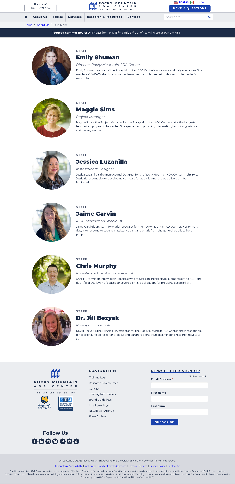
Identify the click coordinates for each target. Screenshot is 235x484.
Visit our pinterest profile (63, 442)
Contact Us (173, 466)
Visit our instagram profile (48, 442)
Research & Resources (103, 383)
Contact (94, 388)
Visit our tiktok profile (76, 442)
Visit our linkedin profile (41, 442)
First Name (158, 393)
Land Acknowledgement (112, 466)
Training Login (98, 377)
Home (28, 25)
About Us (43, 25)
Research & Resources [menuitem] (104, 17)
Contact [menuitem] (133, 17)
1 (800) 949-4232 (40, 7)
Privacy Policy (157, 466)
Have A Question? (189, 8)
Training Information (102, 394)
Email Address (162, 379)
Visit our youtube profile (69, 442)
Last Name (158, 406)
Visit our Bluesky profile (55, 442)
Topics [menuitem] (57, 17)
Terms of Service (137, 466)
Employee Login (99, 405)
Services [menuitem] (75, 17)
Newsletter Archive (101, 411)
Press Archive (97, 416)
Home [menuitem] (26, 17)
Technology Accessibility (68, 466)
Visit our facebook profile (35, 442)
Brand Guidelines (100, 399)
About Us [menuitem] (40, 17)
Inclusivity (90, 466)
